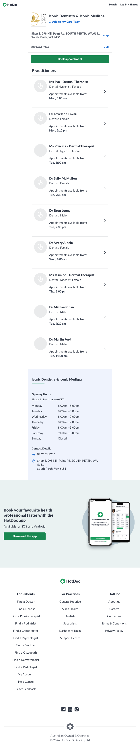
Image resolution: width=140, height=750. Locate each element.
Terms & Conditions (114, 623)
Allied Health (70, 609)
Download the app (25, 536)
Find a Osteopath (26, 652)
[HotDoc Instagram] (76, 709)
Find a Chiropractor (25, 630)
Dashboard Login (70, 630)
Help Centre (26, 681)
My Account (26, 674)
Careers (114, 609)
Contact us (114, 616)
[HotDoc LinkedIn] (70, 709)
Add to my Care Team (64, 21)
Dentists (70, 616)
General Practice (70, 601)
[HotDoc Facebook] (63, 709)
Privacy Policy (114, 630)
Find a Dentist (26, 609)
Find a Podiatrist (25, 623)
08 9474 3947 (46, 453)
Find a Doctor (26, 601)
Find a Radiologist (25, 667)
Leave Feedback (26, 689)
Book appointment (70, 59)
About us (114, 601)
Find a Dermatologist (25, 660)
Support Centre (70, 638)
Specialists (70, 623)
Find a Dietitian (26, 645)
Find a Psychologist (25, 638)
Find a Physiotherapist (25, 616)
